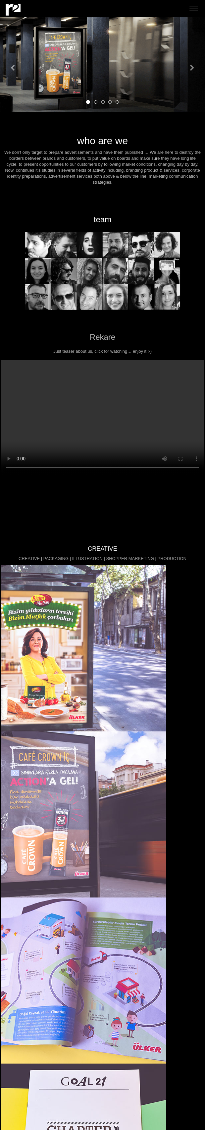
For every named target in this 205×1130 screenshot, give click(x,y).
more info (101, 881)
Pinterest (11, 1106)
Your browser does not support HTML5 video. (102, 417)
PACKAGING (56, 558)
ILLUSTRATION (87, 558)
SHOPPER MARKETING (130, 558)
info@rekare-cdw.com (24, 1049)
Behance (11, 1094)
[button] (15, 64)
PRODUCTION (172, 558)
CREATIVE (29, 558)
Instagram (13, 1100)
